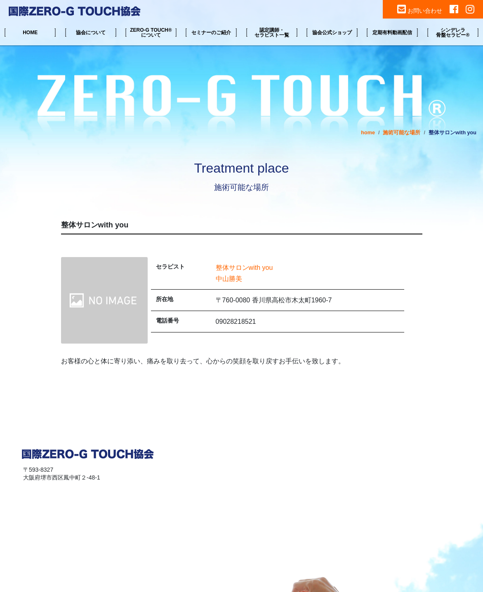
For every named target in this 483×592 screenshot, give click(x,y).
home (368, 133)
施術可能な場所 (401, 133)
